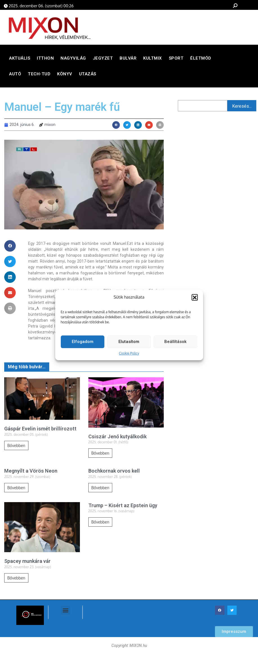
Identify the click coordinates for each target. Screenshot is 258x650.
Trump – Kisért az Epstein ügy (122, 506)
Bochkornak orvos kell (114, 472)
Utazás (87, 75)
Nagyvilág (73, 59)
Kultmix (152, 59)
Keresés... (242, 107)
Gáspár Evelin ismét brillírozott (40, 430)
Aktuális (19, 59)
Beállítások (175, 344)
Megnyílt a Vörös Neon (30, 472)
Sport (176, 59)
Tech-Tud (39, 75)
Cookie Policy (129, 356)
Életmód (200, 59)
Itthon (45, 59)
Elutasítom (128, 344)
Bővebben (16, 446)
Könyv (64, 75)
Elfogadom (82, 344)
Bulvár (128, 59)
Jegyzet (103, 59)
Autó (15, 75)
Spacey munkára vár (27, 562)
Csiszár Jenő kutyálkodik (117, 438)
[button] (195, 300)
